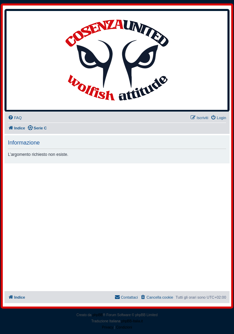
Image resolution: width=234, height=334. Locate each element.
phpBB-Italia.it (132, 321)
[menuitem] (15, 118)
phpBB (98, 315)
